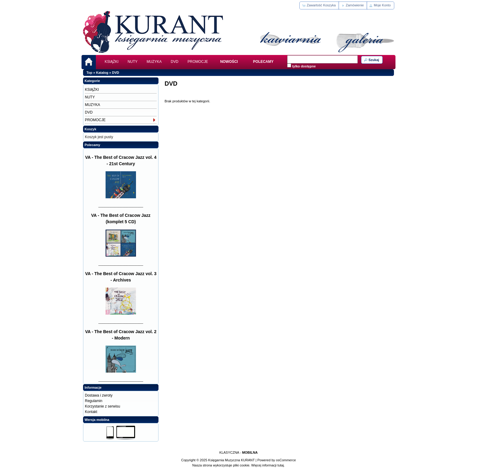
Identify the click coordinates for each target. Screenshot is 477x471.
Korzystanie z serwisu (102, 406)
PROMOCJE (197, 62)
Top (89, 72)
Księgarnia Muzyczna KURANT (231, 460)
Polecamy (92, 145)
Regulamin (93, 401)
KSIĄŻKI (112, 62)
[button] (319, 5)
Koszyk (90, 129)
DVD (174, 62)
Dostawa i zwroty (99, 395)
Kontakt (91, 412)
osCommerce (286, 460)
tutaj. (281, 465)
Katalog (102, 72)
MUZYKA (154, 62)
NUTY (133, 62)
